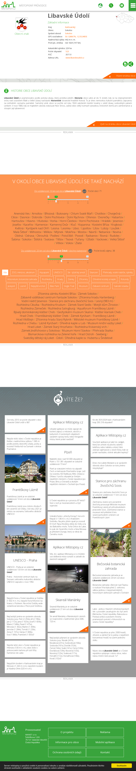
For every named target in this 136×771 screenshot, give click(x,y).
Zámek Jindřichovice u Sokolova (41, 330)
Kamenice (41, 224)
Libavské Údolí (69, 15)
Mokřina (70, 232)
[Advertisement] (68, 154)
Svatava (49, 239)
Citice (14, 217)
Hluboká (42, 221)
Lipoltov (86, 228)
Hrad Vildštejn (25, 319)
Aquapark (44, 272)
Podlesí (54, 235)
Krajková (116, 224)
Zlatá (78, 243)
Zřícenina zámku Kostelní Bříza (57, 293)
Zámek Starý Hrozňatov (58, 327)
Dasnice (25, 217)
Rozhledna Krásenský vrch (91, 327)
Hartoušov (18, 221)
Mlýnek (58, 232)
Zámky (71, 279)
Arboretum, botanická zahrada (22, 279)
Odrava (29, 235)
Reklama (105, 732)
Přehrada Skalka (103, 330)
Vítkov (59, 243)
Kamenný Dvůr (59, 224)
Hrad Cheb (26, 316)
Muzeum (83, 286)
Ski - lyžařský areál (76, 272)
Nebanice (104, 232)
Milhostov (35, 232)
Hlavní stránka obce (125, 75)
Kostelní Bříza (100, 224)
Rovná (104, 235)
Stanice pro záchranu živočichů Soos (71, 301)
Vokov (69, 243)
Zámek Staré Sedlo (79, 305)
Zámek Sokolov (87, 293)
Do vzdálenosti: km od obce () (54, 250)
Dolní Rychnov (75, 217)
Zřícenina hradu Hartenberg (96, 297)
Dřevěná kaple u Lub (72, 323)
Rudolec (115, 235)
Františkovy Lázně (103, 316)
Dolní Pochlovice (55, 217)
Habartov (117, 217)
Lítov (96, 228)
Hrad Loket (34, 327)
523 (67, 51)
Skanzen (94, 272)
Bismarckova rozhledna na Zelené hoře (52, 334)
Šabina (16, 239)
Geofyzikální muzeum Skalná (75, 312)
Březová (49, 213)
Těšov (59, 239)
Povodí (79, 235)
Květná (19, 228)
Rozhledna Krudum (54, 305)
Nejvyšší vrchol (38, 286)
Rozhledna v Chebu (25, 323)
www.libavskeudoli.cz (75, 57)
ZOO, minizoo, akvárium (23, 272)
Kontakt (105, 752)
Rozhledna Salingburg (61, 308)
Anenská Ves (22, 213)
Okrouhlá (42, 235)
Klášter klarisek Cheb (108, 312)
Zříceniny (83, 279)
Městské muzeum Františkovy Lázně (96, 319)
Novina (117, 232)
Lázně (23, 286)
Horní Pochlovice (89, 221)
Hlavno (31, 221)
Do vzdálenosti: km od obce (57, 191)
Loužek (115, 228)
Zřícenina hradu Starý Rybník (53, 319)
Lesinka (66, 228)
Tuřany (79, 239)
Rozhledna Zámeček (33, 308)
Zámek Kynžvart (81, 316)
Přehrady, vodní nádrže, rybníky (118, 272)
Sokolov (68, 33)
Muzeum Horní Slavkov (76, 330)
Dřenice (91, 217)
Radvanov (92, 235)
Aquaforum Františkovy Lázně (95, 308)
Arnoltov (37, 213)
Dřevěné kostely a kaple (104, 279)
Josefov (17, 224)
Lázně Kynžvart (48, 323)
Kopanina (84, 224)
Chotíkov (100, 213)
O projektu (67, 732)
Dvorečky (103, 217)
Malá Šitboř (20, 232)
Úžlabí (90, 239)
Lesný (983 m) (104, 301)
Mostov (82, 232)
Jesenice (118, 221)
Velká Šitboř (117, 239)
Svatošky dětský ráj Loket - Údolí (43, 338)
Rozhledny (47, 279)
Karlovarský (70, 27)
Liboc (76, 228)
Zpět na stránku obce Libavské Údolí (117, 124)
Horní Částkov (68, 221)
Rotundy (125, 279)
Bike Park (54, 286)
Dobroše (37, 217)
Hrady (60, 279)
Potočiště (67, 235)
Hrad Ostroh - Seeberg (92, 334)
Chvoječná (114, 213)
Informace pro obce (67, 742)
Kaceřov (28, 224)
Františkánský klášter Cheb (51, 316)
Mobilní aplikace (105, 742)
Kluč (73, 224)
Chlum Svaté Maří (82, 213)
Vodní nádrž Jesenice (34, 301)
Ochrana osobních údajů (67, 752)
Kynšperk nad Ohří (37, 228)
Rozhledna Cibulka (28, 305)
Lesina (55, 228)
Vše (5, 272)
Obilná (19, 235)
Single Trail (69, 286)
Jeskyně (11, 286)
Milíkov (48, 232)
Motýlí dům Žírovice (106, 305)
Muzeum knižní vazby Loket (104, 323)
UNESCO (58, 272)
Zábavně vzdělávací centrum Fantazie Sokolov (49, 297)
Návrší (93, 232)
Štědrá (38, 239)
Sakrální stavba (121, 286)
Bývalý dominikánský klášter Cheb (34, 312)
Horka (53, 221)
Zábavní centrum (101, 286)
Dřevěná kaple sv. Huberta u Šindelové (88, 338)
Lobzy (104, 228)
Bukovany (62, 213)
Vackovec (102, 239)
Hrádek (106, 221)
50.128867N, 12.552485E (76, 36)
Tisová (69, 239)
